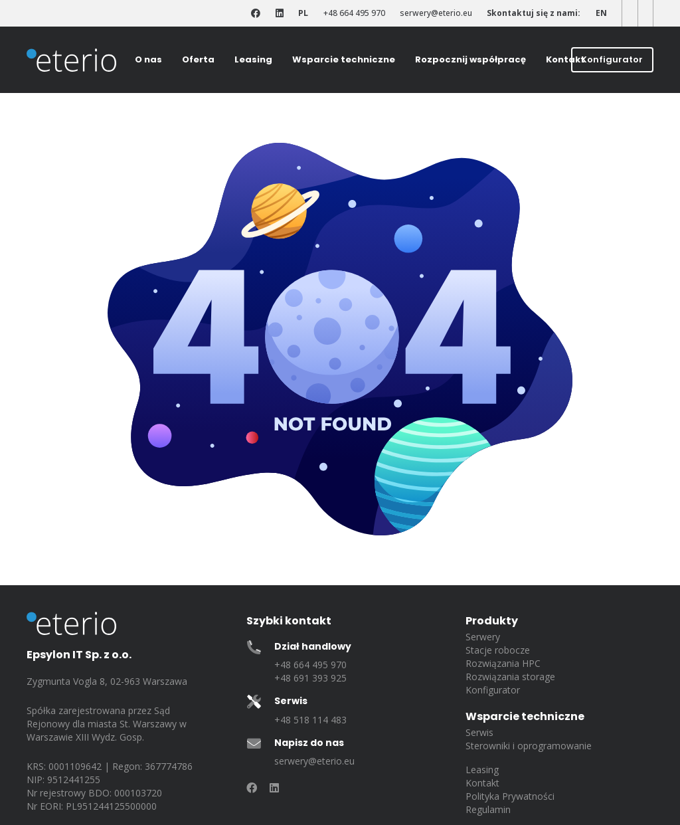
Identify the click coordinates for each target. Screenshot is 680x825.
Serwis (479, 732)
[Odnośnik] (255, 13)
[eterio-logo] (71, 60)
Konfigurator (493, 690)
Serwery (483, 636)
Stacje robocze (498, 650)
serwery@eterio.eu (314, 761)
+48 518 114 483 (310, 719)
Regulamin (488, 809)
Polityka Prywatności (510, 796)
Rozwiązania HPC (503, 663)
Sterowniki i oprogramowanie (529, 745)
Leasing (482, 769)
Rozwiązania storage (510, 676)
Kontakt (482, 783)
